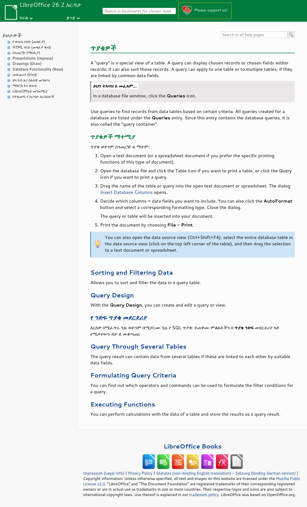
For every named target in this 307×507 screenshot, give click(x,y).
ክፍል (24, 17)
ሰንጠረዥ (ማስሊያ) (26, 52)
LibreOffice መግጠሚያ (29, 91)
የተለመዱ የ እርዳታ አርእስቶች (33, 96)
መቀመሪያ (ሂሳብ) (24, 74)
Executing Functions (122, 404)
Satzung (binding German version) (265, 473)
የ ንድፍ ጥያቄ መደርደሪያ (118, 317)
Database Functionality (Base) (37, 69)
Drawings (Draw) (27, 63)
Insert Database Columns (126, 192)
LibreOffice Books (193, 446)
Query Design (112, 295)
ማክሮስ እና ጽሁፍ (24, 85)
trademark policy (204, 494)
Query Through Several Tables (138, 346)
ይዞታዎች (11, 35)
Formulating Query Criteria (133, 375)
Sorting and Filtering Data (131, 272)
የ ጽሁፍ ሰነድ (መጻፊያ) (28, 41)
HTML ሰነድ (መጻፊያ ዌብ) (31, 47)
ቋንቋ (70, 17)
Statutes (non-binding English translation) (193, 473)
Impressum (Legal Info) (103, 473)
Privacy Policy (140, 473)
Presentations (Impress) (32, 58)
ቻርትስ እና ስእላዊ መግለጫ (31, 80)
